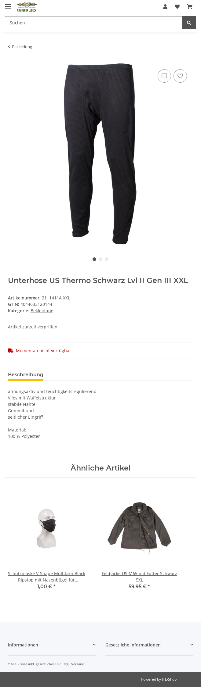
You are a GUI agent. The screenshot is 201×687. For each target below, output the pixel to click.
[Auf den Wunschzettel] (180, 76)
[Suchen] (93, 22)
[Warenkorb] (189, 7)
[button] (165, 7)
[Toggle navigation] (8, 4)
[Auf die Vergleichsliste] (164, 76)
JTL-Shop (169, 679)
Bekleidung (42, 310)
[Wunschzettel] (177, 7)
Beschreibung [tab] (25, 374)
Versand (77, 664)
